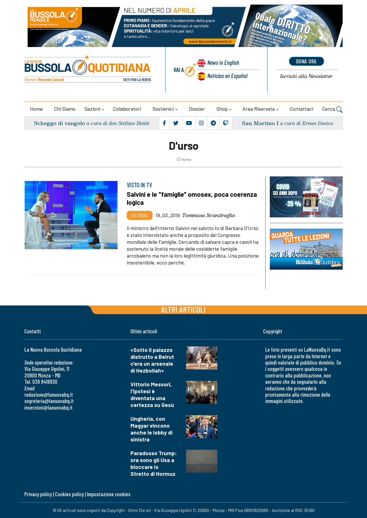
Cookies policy (69, 494)
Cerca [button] (332, 110)
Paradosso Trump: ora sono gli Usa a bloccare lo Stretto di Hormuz (153, 463)
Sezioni (92, 109)
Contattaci (301, 109)
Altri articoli (183, 309)
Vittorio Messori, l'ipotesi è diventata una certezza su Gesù (152, 394)
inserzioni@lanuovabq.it (48, 407)
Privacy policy (38, 494)
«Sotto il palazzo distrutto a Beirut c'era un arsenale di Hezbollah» (152, 360)
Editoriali (139, 215)
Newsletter (306, 76)
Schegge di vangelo (59, 123)
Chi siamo (64, 109)
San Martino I (260, 123)
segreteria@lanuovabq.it (49, 401)
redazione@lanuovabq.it (48, 394)
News (223, 62)
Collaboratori (127, 109)
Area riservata (259, 109)
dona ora (306, 61)
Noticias (227, 75)
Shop (222, 109)
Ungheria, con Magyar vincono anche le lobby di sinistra (151, 429)
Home (36, 109)
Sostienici (163, 109)
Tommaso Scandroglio (208, 215)
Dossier (197, 109)
